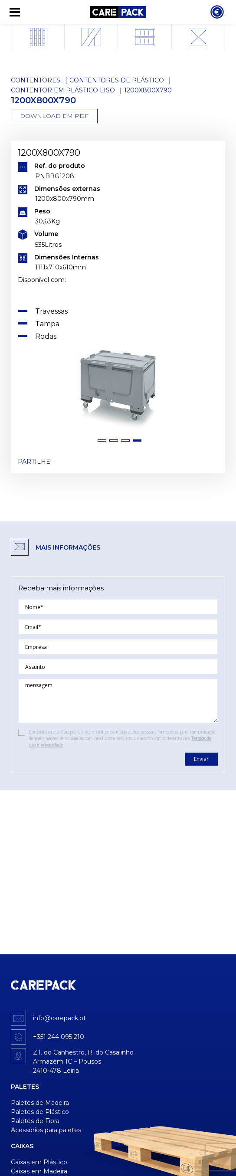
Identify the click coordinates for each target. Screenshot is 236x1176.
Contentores (35, 80)
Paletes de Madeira (40, 1103)
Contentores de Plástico (116, 80)
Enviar (201, 759)
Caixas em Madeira (39, 1171)
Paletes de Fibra (35, 1121)
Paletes (25, 1087)
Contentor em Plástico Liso (63, 90)
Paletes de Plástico (40, 1112)
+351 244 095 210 (58, 1037)
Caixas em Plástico (39, 1162)
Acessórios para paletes (46, 1130)
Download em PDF (54, 116)
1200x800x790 (148, 90)
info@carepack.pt (59, 1018)
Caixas (22, 1146)
